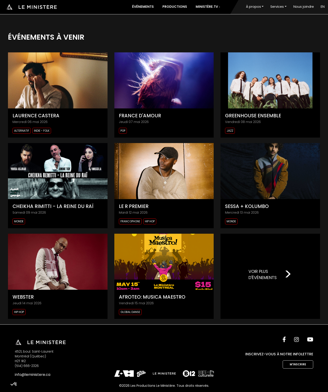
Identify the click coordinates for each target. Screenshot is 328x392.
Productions (174, 6)
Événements (143, 6)
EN (323, 6)
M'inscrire (298, 364)
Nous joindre (303, 6)
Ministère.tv (208, 6)
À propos (253, 6)
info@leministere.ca (32, 374)
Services (277, 6)
